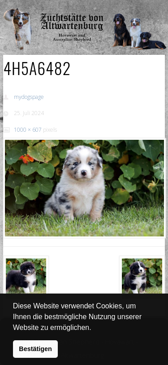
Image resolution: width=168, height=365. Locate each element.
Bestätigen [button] (35, 348)
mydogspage (29, 97)
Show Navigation (136, 9)
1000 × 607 (28, 130)
